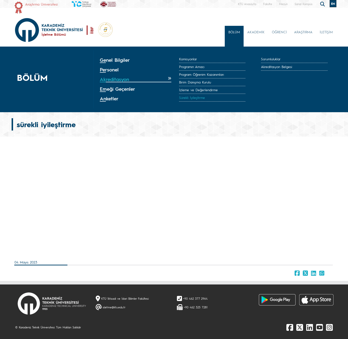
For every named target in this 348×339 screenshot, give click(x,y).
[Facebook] (289, 327)
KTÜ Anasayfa (247, 4)
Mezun (283, 4)
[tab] (135, 60)
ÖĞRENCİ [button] (279, 32)
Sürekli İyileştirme (192, 97)
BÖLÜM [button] (234, 32)
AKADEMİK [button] (256, 32)
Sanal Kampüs (303, 4)
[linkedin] (309, 327)
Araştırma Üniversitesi (41, 4)
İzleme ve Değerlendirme (198, 90)
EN (333, 4)
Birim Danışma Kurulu (195, 82)
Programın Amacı (191, 66)
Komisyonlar (188, 59)
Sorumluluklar (271, 59)
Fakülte (267, 4)
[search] (323, 3)
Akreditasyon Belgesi (276, 66)
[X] (299, 327)
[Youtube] (319, 327)
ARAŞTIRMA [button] (303, 32)
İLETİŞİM (326, 32)
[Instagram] (329, 327)
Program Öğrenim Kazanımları (201, 74)
